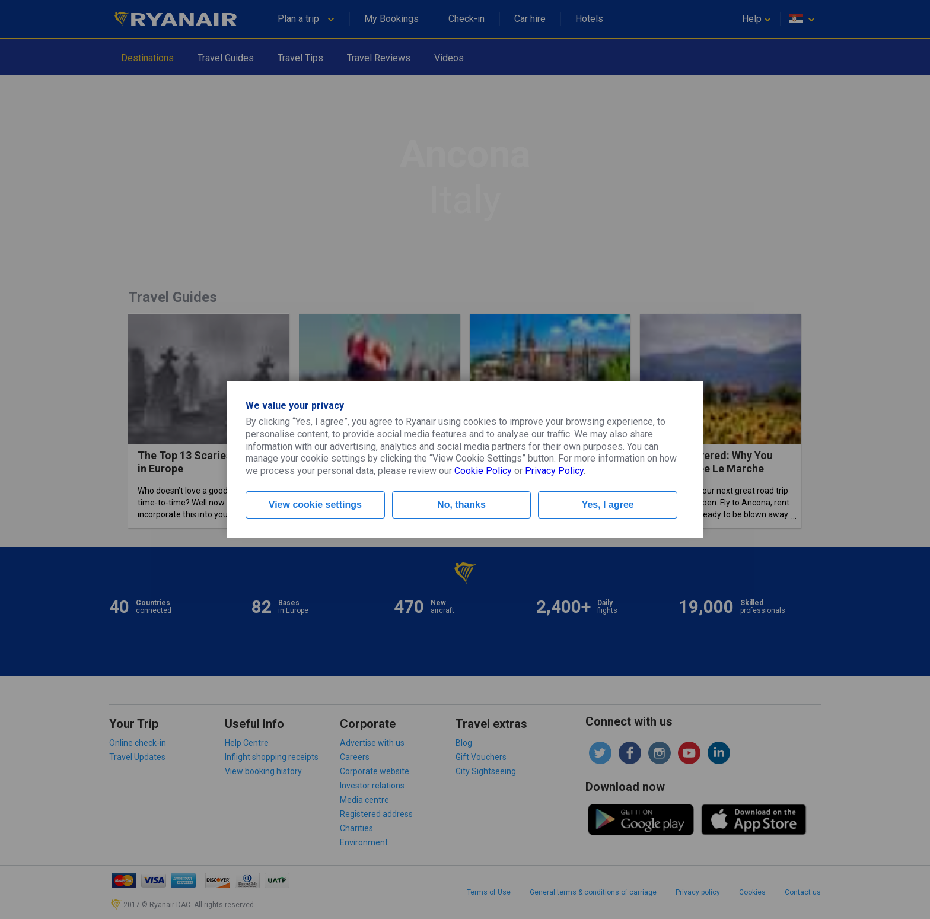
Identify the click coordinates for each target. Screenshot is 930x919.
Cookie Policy (483, 470)
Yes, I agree (608, 505)
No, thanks (461, 505)
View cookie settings (315, 505)
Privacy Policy (554, 470)
